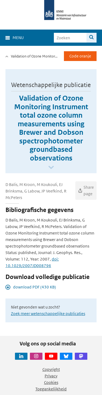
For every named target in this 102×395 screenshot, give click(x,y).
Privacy (51, 375)
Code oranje (80, 56)
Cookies (51, 382)
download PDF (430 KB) (34, 287)
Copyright (51, 369)
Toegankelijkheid (51, 388)
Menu (18, 37)
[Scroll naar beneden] (51, 168)
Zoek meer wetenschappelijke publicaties (48, 313)
